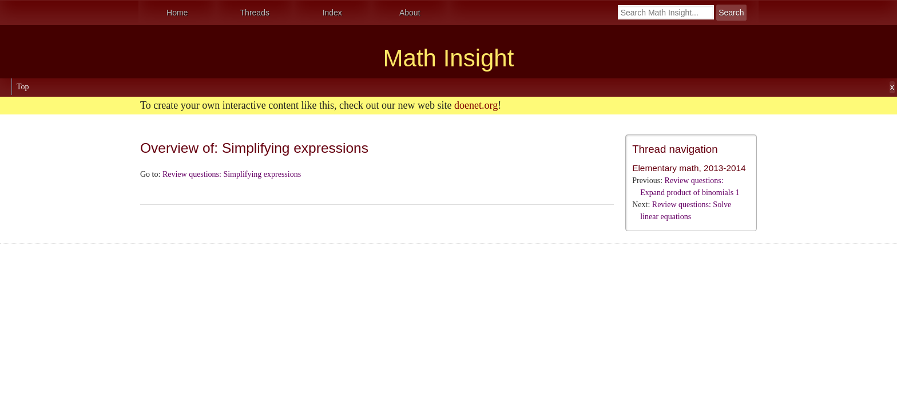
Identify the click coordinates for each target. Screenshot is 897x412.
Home (177, 12)
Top (23, 86)
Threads (254, 12)
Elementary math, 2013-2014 (689, 168)
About (409, 12)
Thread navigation (674, 149)
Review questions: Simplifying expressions (231, 174)
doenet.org (476, 105)
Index (332, 12)
